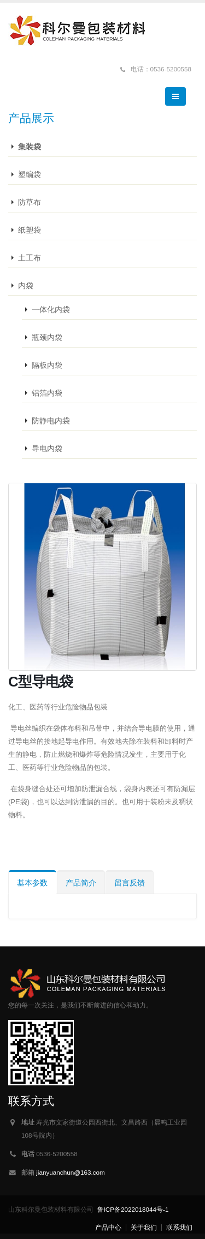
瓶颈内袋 (47, 337)
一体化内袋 (51, 309)
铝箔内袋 (47, 392)
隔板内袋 (47, 365)
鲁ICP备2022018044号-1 (133, 1209)
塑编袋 (29, 174)
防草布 (29, 202)
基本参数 (32, 882)
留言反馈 (129, 882)
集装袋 (29, 146)
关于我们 (144, 1227)
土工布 (29, 257)
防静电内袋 (51, 420)
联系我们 (179, 1227)
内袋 (25, 285)
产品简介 (81, 882)
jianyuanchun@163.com (70, 1172)
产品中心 (108, 1227)
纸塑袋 (29, 230)
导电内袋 (47, 448)
